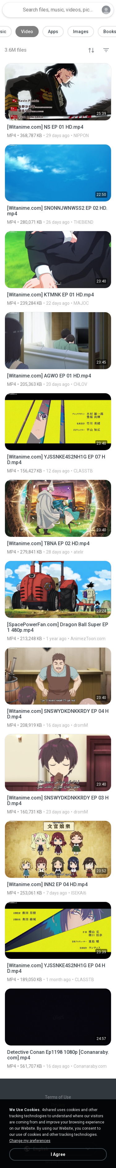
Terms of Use (58, 1097)
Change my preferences (29, 1141)
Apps (53, 31)
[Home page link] (11, 9)
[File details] (58, 100)
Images (80, 31)
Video (27, 31)
